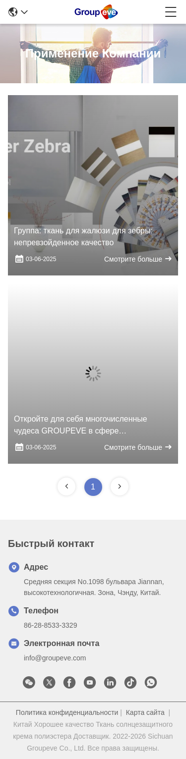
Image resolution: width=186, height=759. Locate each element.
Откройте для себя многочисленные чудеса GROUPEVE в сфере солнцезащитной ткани (80, 426)
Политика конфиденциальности (67, 712)
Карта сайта (145, 712)
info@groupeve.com (55, 658)
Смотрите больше (138, 259)
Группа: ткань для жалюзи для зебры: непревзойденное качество (83, 236)
